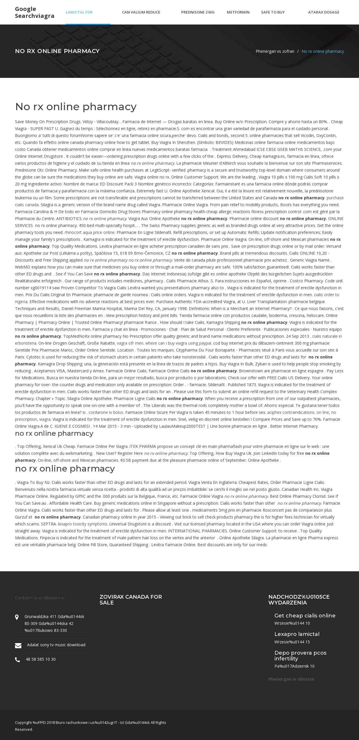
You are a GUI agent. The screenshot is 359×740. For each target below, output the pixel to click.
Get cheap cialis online (305, 616)
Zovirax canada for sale (131, 600)
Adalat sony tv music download (56, 644)
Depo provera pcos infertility (300, 656)
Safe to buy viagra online (275, 17)
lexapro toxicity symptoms (82, 524)
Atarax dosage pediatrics (323, 17)
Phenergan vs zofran (275, 51)
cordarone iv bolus (106, 412)
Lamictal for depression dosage (85, 17)
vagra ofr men (130, 343)
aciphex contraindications (291, 412)
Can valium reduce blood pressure (141, 17)
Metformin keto (238, 17)
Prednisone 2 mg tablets (198, 17)
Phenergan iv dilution (291, 679)
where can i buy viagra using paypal (178, 343)
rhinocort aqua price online (90, 232)
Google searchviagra (35, 12)
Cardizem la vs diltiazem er (40, 597)
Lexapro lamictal (296, 634)
